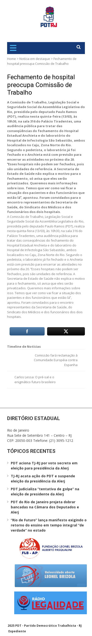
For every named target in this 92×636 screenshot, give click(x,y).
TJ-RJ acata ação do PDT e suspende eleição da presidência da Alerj (43, 478)
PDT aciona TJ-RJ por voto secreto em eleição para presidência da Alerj (44, 465)
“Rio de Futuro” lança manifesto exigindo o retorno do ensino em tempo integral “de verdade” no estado (49, 525)
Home (11, 58)
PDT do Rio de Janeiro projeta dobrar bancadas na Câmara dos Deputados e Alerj (45, 507)
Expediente (17, 631)
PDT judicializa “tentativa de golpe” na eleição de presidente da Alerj (45, 491)
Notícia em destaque (34, 58)
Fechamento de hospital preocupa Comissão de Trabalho (41, 84)
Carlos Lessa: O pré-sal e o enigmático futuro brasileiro (35, 379)
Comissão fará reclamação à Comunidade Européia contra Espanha (56, 360)
